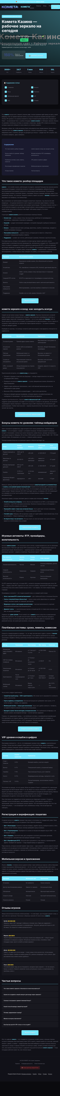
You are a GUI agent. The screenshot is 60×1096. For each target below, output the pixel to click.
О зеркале (9, 87)
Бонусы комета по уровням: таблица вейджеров (14, 154)
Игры (44, 6)
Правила (17, 1063)
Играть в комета (30, 301)
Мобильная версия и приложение (40, 166)
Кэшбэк (35, 1074)
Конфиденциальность (27, 1063)
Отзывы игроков (9, 170)
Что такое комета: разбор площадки (14, 149)
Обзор (39, 1074)
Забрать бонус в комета (30, 527)
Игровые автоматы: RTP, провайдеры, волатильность (41, 154)
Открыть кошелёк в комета (30, 729)
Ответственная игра (39, 1063)
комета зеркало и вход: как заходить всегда (42, 149)
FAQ (50, 6)
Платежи (35, 92)
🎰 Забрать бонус (36, 55)
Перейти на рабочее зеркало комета (30, 414)
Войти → (24, 40)
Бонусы (38, 6)
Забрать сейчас (40, 1)
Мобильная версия (12, 96)
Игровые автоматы (26, 1074)
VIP (33, 96)
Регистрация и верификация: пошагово (15, 166)
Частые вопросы (35, 170)
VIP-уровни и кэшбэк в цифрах (39, 159)
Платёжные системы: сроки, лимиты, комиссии (14, 160)
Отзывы (35, 100)
